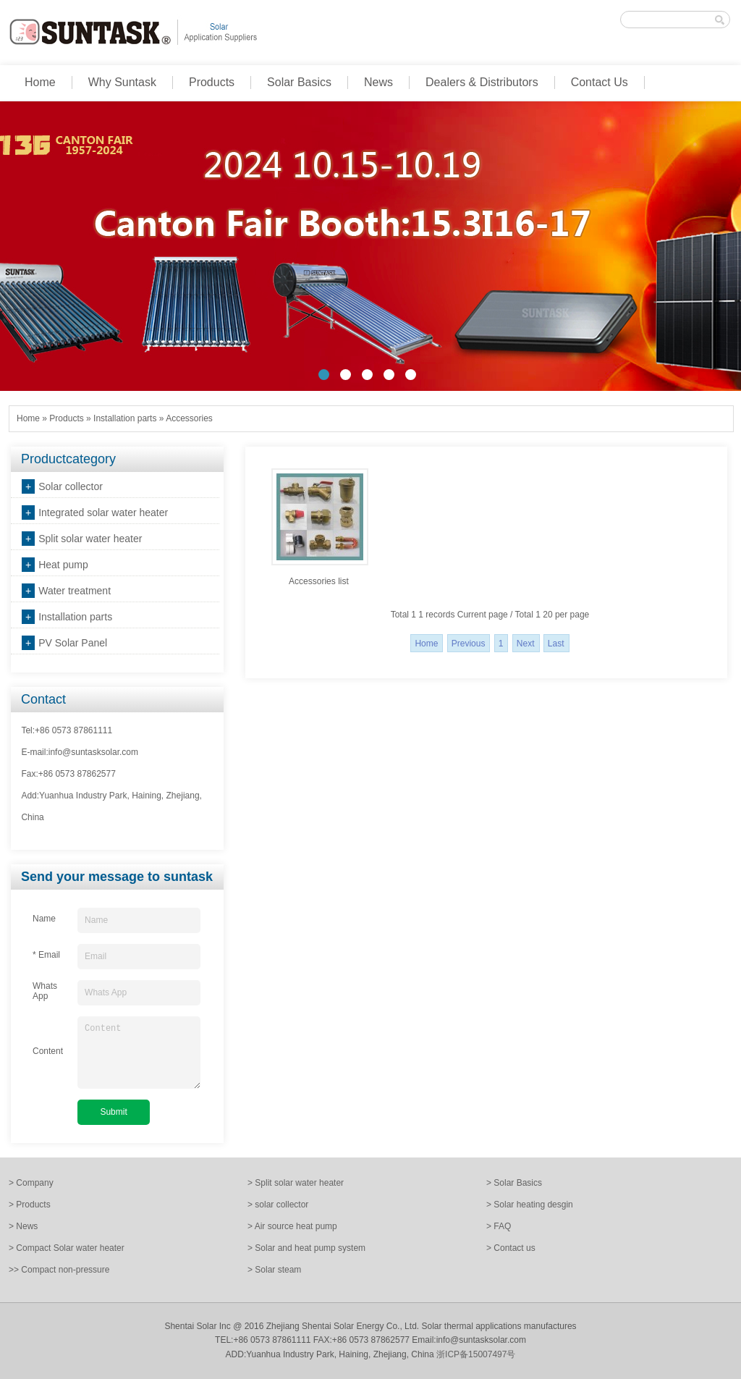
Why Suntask (122, 82)
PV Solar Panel (72, 643)
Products (211, 82)
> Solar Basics (514, 1183)
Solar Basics (299, 82)
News (378, 82)
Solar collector (70, 486)
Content (138, 1052)
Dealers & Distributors (481, 82)
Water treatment (74, 590)
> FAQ (498, 1226)
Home (40, 82)
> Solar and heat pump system (306, 1248)
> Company (31, 1183)
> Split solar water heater (295, 1183)
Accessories (189, 418)
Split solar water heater (90, 538)
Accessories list (319, 581)
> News (23, 1226)
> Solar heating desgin (529, 1204)
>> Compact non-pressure (59, 1270)
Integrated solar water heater (103, 512)
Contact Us (599, 82)
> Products (30, 1204)
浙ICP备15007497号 (475, 1354)
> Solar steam (274, 1270)
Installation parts (124, 418)
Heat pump (63, 564)
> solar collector (277, 1204)
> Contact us (510, 1248)
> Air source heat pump (292, 1226)
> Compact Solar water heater (66, 1248)
